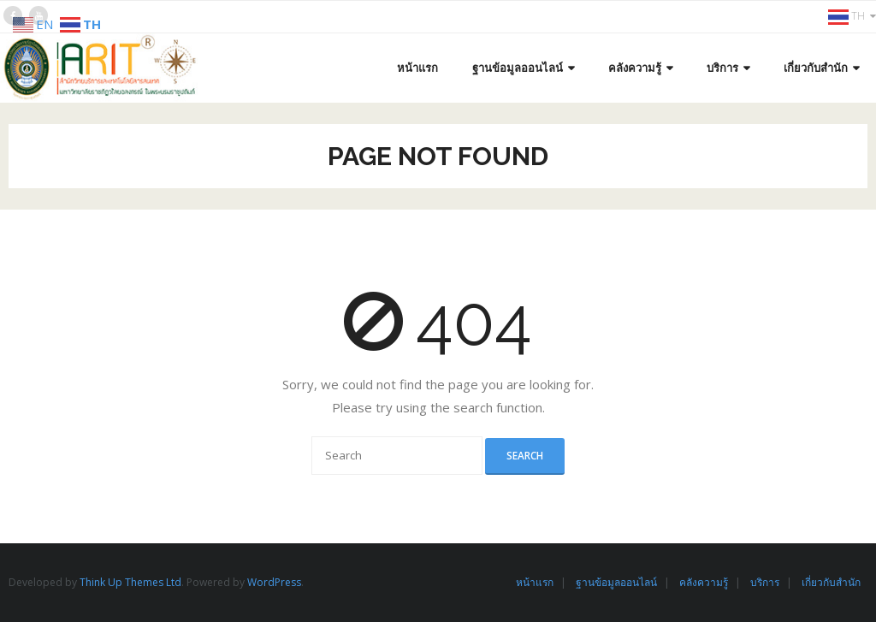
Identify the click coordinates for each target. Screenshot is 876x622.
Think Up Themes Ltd (130, 582)
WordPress (274, 582)
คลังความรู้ (703, 582)
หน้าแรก (534, 582)
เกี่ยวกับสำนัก (831, 582)
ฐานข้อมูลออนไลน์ (616, 582)
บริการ (764, 582)
